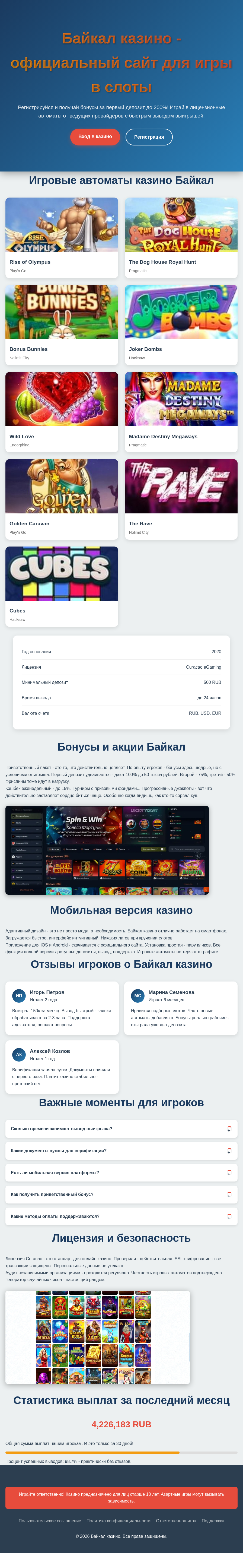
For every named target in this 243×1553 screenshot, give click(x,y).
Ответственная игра (176, 1521)
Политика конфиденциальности (119, 1521)
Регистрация (149, 137)
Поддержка (213, 1521)
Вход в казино (95, 136)
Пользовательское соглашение (50, 1521)
